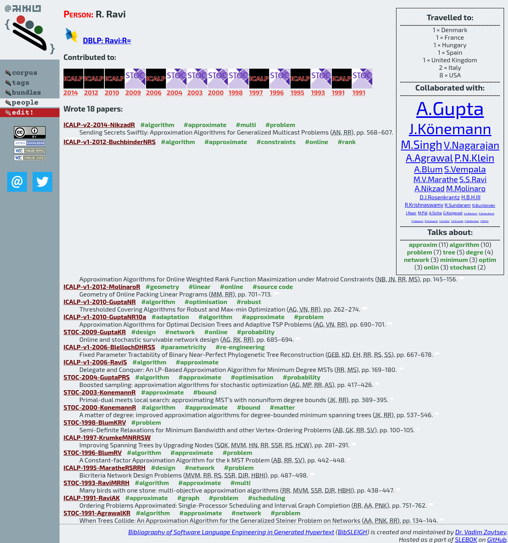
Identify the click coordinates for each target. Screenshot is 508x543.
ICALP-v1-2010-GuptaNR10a (105, 316)
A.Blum (428, 169)
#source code (272, 286)
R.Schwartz (431, 221)
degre (474, 252)
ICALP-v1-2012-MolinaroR (102, 286)
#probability (256, 331)
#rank (347, 141)
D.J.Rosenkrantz (439, 197)
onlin (431, 267)
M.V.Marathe (436, 179)
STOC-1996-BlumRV (92, 452)
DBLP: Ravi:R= (107, 40)
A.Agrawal (429, 157)
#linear (200, 286)
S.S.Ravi (473, 179)
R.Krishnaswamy (424, 205)
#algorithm (157, 124)
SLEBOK (466, 539)
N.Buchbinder (484, 205)
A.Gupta (450, 107)
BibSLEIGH (352, 531)
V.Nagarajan (471, 145)
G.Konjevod (452, 212)
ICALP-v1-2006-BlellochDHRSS (109, 346)
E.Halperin (417, 221)
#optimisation (206, 301)
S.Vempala (465, 169)
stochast (463, 267)
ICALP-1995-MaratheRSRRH (105, 467)
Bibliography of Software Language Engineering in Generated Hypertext (231, 531)
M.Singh (422, 144)
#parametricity (183, 346)
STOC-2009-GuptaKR (95, 331)
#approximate (205, 124)
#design (143, 331)
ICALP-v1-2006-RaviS (95, 362)
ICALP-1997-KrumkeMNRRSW (107, 437)
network (416, 259)
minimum (454, 259)
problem (419, 252)
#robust (249, 301)
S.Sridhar (444, 221)
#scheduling (266, 497)
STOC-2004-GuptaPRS (97, 377)
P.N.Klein (474, 157)
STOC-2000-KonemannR (100, 407)
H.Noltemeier (472, 221)
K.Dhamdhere (486, 213)
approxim (423, 244)
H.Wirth (484, 221)
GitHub (497, 539)
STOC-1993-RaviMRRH (96, 482)
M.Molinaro (465, 188)
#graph (188, 497)
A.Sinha (435, 212)
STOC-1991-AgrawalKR (97, 512)
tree (449, 252)
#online (316, 141)
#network (180, 331)
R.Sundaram (458, 205)
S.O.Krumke (457, 221)
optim (487, 259)
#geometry (162, 286)
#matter (282, 407)
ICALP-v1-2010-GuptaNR (100, 301)
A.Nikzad (430, 188)
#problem (280, 124)
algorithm (464, 244)
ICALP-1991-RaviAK (92, 497)
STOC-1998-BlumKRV (95, 422)
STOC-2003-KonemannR (100, 392)
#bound (205, 392)
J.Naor (411, 212)
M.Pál (422, 212)
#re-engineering (240, 346)
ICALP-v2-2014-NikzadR (99, 124)
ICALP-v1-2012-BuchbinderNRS (110, 141)
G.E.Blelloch (470, 213)
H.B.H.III (470, 197)
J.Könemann (450, 128)
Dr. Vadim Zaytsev (480, 531)
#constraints (276, 141)
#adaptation (170, 316)
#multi (246, 124)
